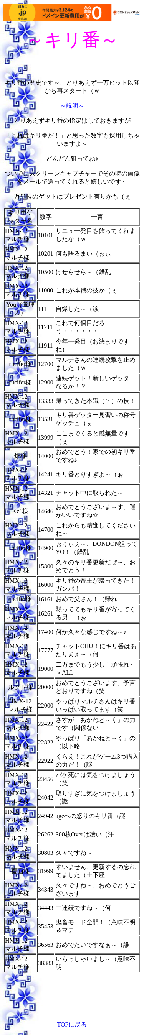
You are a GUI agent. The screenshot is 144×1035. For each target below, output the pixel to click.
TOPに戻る (72, 1024)
